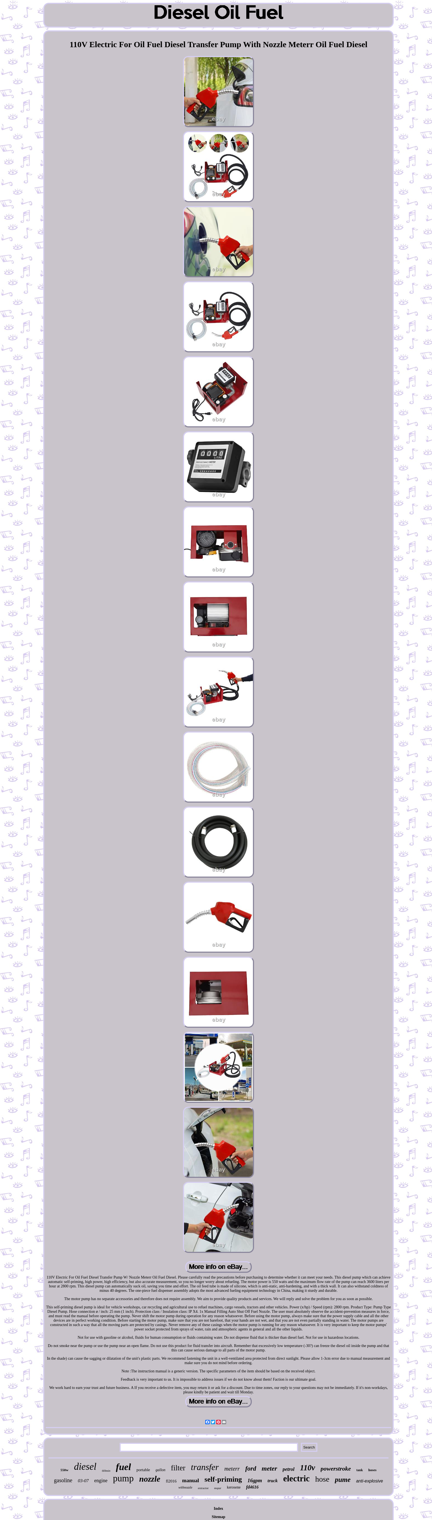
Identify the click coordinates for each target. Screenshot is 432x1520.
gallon (161, 1470)
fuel (123, 1467)
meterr (232, 1468)
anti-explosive (369, 1481)
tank (360, 1470)
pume (342, 1479)
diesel (85, 1466)
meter (269, 1468)
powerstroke (336, 1468)
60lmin (106, 1470)
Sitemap (218, 1517)
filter (178, 1468)
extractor (203, 1488)
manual (190, 1480)
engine (100, 1480)
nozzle (149, 1478)
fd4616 (252, 1487)
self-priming (223, 1479)
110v (307, 1467)
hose (322, 1479)
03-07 (83, 1480)
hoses (372, 1470)
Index (218, 1508)
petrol (289, 1469)
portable (143, 1470)
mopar (217, 1488)
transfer (205, 1467)
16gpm (254, 1480)
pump (123, 1478)
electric (296, 1478)
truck (273, 1480)
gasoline (63, 1480)
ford (250, 1468)
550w (64, 1470)
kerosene (234, 1487)
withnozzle (186, 1487)
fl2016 (171, 1481)
